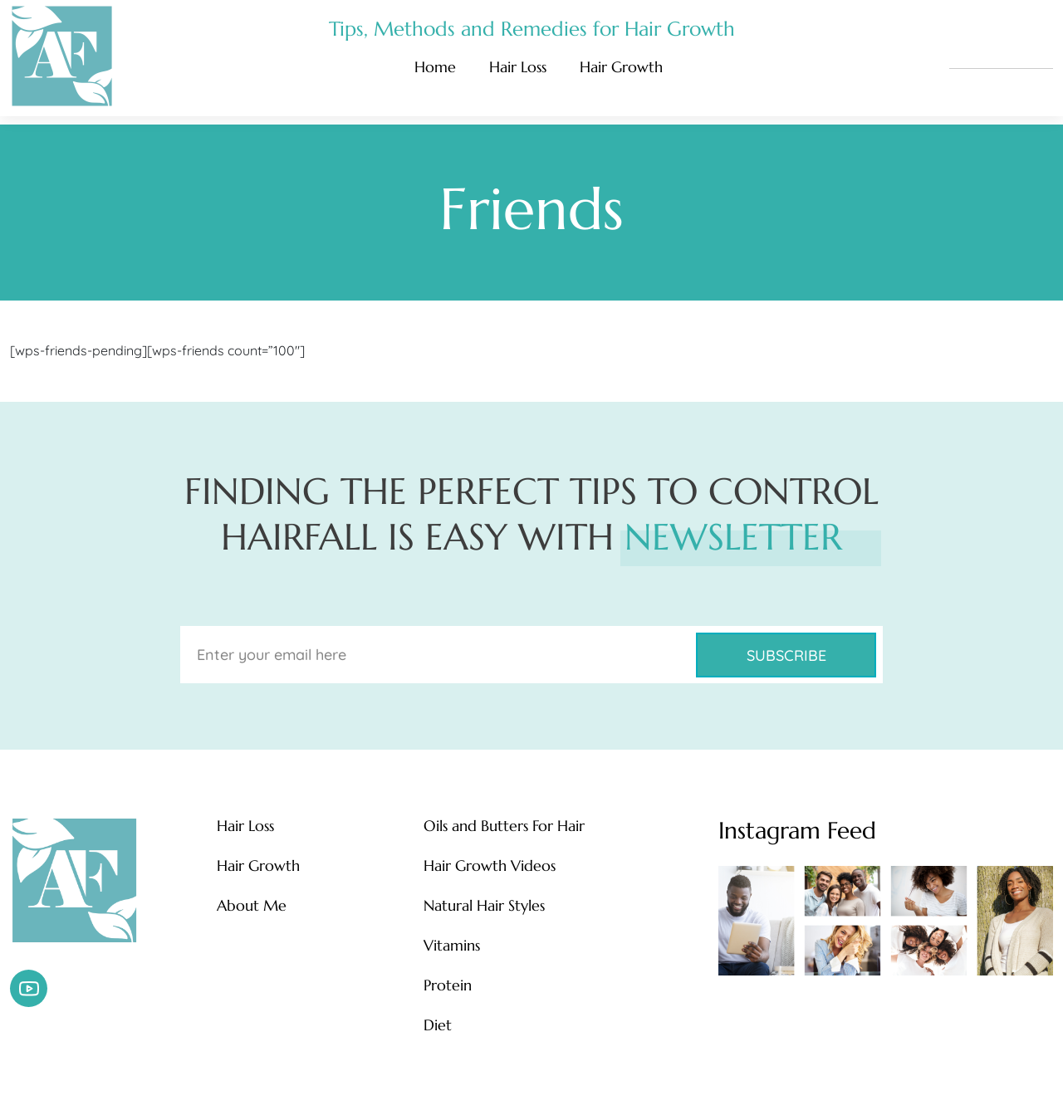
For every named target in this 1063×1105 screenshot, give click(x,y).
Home (435, 66)
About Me (252, 906)
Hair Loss (517, 66)
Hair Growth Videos (490, 866)
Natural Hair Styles (484, 906)
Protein (448, 985)
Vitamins (452, 945)
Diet (438, 1025)
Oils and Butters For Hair (504, 826)
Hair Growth (621, 66)
